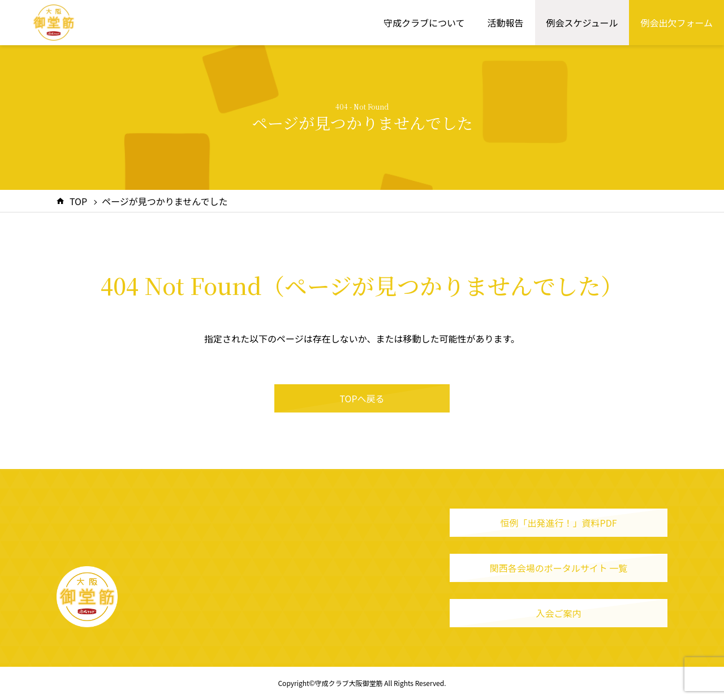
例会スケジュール (582, 22)
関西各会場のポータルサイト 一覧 (559, 568)
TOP (78, 201)
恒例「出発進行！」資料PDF (559, 522)
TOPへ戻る (361, 398)
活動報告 (506, 22)
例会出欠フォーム (676, 22)
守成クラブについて (424, 22)
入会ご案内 (558, 613)
